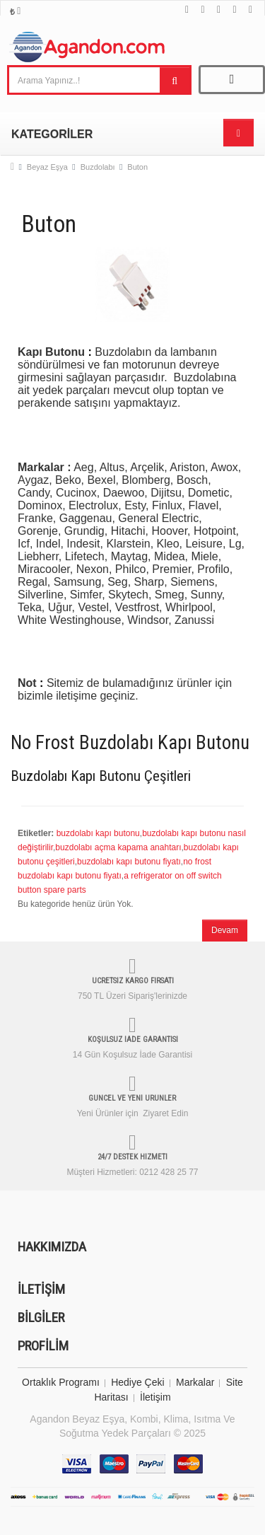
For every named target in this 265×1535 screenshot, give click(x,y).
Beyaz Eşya (47, 167)
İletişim (155, 1397)
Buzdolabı (98, 167)
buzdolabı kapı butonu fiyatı (129, 862)
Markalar (195, 1382)
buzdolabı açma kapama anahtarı (118, 847)
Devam (224, 930)
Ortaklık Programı (61, 1382)
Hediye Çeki (137, 1382)
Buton (137, 167)
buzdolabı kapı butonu (98, 833)
